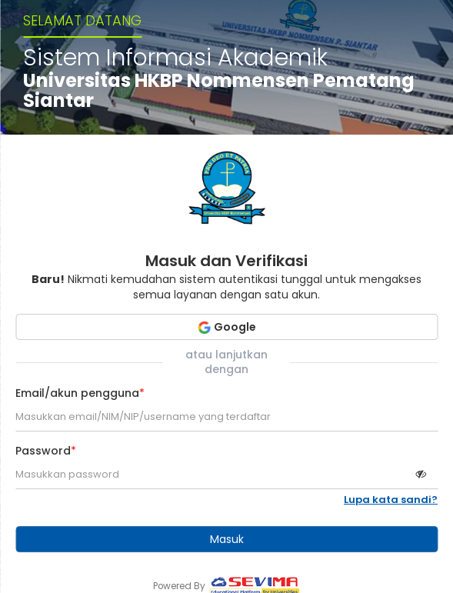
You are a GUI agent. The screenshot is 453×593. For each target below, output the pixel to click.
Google (226, 327)
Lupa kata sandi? (391, 500)
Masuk (227, 539)
